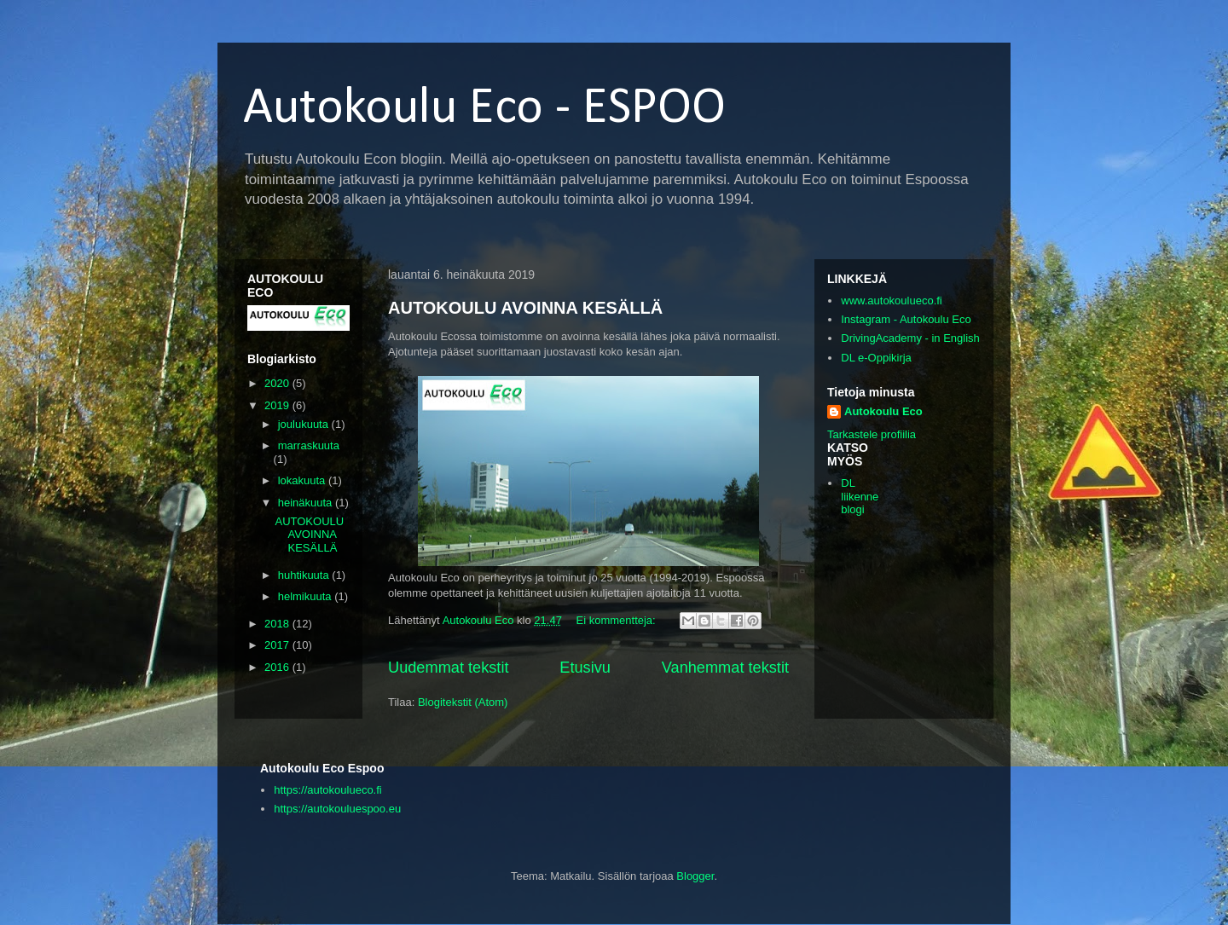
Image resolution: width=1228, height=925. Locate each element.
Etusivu (585, 667)
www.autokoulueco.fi (891, 300)
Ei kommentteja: (617, 620)
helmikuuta (306, 596)
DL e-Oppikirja (876, 357)
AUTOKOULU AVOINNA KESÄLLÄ (525, 307)
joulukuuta (305, 424)
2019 (278, 405)
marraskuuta (308, 445)
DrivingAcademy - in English (910, 338)
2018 (278, 623)
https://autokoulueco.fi (327, 789)
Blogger (695, 876)
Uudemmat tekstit (448, 667)
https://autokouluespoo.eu (337, 808)
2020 (278, 383)
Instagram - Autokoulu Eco (905, 319)
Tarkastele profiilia (871, 434)
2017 (278, 645)
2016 (278, 667)
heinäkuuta (306, 502)
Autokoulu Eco (883, 411)
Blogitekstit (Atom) (462, 702)
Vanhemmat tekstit (725, 667)
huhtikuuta (305, 575)
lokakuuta (303, 480)
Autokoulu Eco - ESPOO (484, 109)
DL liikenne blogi (859, 496)
